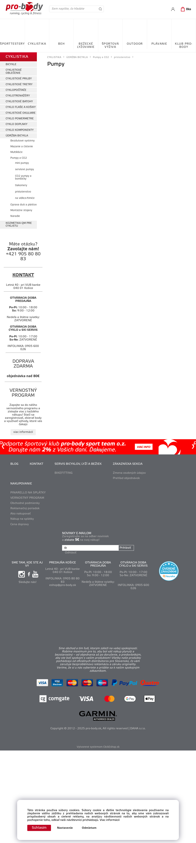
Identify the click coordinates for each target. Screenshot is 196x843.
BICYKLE (11, 64)
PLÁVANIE (159, 44)
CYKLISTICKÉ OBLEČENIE (14, 71)
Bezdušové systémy (22, 141)
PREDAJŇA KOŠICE (62, 562)
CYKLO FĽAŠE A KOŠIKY (21, 107)
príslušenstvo (23, 192)
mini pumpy (22, 163)
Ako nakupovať (20, 513)
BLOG (14, 464)
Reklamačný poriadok (25, 508)
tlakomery (21, 185)
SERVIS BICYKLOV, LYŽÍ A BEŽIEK (78, 464)
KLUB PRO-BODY (183, 45)
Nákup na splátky (22, 519)
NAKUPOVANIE (21, 483)
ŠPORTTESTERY (12, 44)
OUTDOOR (135, 44)
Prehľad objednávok (126, 478)
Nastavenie (65, 828)
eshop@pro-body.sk (62, 585)
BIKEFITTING (64, 473)
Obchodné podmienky (25, 503)
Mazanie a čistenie (21, 146)
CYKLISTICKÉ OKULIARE (21, 113)
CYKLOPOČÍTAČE (16, 90)
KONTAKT (36, 464)
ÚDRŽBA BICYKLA (17, 136)
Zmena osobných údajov (129, 473)
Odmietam (89, 828)
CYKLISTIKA (37, 44)
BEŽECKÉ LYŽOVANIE (86, 45)
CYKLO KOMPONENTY (20, 130)
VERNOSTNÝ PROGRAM (27, 498)
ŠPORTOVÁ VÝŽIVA (110, 45)
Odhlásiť (70, 552)
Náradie (15, 216)
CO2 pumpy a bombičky (23, 177)
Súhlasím (39, 827)
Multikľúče (16, 152)
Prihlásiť (125, 548)
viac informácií (23, 432)
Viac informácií (110, 820)
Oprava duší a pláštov (23, 205)
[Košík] (185, 9)
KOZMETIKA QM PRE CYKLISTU (19, 224)
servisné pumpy (24, 169)
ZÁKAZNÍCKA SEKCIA (128, 464)
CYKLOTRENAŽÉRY (18, 96)
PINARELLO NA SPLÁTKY (28, 492)
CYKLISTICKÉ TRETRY (19, 84)
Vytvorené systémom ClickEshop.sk (98, 747)
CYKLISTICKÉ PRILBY (19, 78)
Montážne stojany (21, 210)
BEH (61, 44)
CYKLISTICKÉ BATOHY (19, 101)
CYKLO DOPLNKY (16, 124)
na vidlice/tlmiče (25, 198)
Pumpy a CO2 (18, 158)
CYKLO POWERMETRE (20, 118)
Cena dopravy (19, 524)
